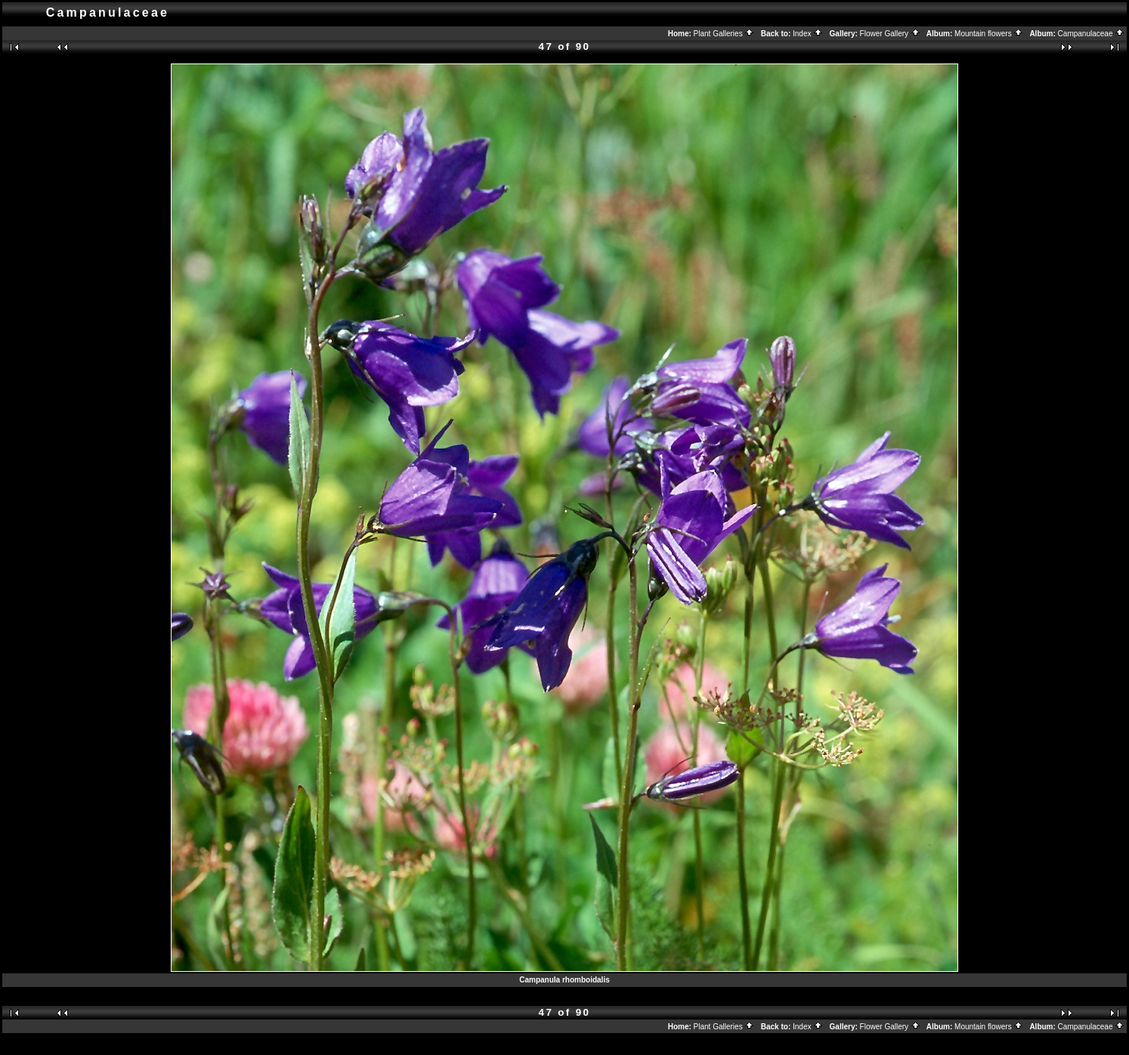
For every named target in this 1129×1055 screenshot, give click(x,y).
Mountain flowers (988, 33)
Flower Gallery (890, 33)
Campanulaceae (1091, 33)
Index (808, 33)
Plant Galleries (724, 33)
